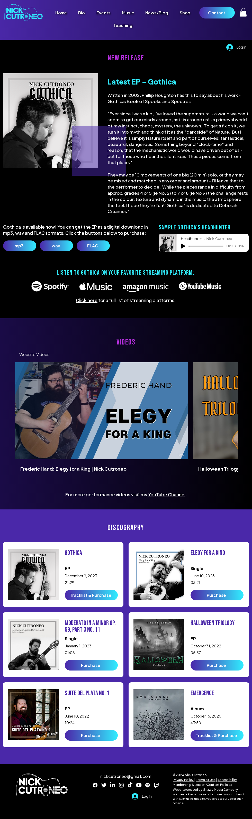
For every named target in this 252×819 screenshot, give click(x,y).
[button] (243, 12)
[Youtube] (139, 785)
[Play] (183, 246)
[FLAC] (93, 245)
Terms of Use (205, 780)
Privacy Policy (183, 780)
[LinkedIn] (113, 785)
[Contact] (217, 12)
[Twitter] (104, 785)
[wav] (56, 245)
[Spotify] (148, 785)
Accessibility (227, 780)
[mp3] (19, 245)
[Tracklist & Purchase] (91, 595)
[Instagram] (121, 785)
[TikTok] (130, 785)
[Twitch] (156, 785)
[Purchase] (91, 665)
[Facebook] (95, 785)
